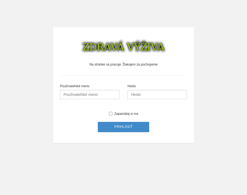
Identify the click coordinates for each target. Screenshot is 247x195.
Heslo (132, 86)
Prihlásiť (123, 127)
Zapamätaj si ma (123, 114)
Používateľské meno (74, 86)
